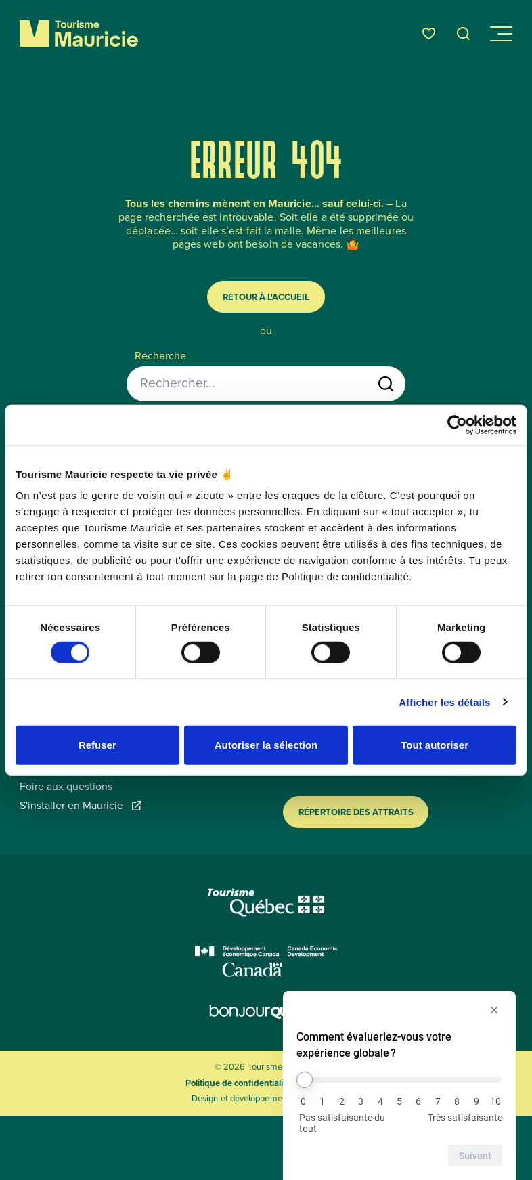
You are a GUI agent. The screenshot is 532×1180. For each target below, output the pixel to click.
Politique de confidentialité (237, 1082)
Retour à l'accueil (266, 296)
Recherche (160, 356)
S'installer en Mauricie (80, 805)
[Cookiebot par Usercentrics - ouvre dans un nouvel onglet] (457, 424)
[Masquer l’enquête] (494, 1010)
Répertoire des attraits (356, 812)
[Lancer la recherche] (386, 384)
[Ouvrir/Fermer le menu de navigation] (500, 34)
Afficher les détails (444, 701)
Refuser (97, 745)
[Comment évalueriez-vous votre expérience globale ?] (399, 1080)
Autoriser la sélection (266, 745)
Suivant (475, 1155)
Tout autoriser (434, 745)
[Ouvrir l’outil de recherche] (463, 33)
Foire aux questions (66, 786)
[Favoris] (428, 33)
